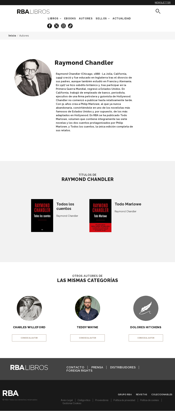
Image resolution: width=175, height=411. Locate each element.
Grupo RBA (125, 394)
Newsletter (163, 2)
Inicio (12, 35)
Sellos (101, 18)
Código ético (84, 400)
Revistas (141, 394)
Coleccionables (161, 394)
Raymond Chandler (67, 215)
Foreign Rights (79, 370)
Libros (53, 18)
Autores (24, 35)
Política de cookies (149, 400)
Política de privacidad (124, 400)
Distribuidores (123, 367)
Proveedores (102, 400)
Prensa (97, 367)
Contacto (75, 367)
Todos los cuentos (65, 206)
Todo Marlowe (128, 204)
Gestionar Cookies (72, 403)
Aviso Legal (67, 400)
